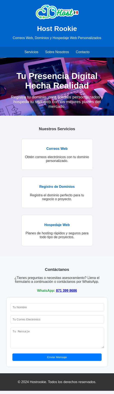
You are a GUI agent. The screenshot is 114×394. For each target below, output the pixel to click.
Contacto (83, 52)
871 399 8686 (66, 290)
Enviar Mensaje (57, 360)
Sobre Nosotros (57, 52)
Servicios (31, 52)
